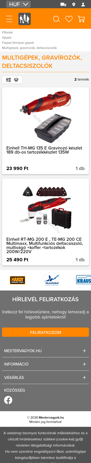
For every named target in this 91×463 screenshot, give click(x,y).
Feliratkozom (45, 332)
